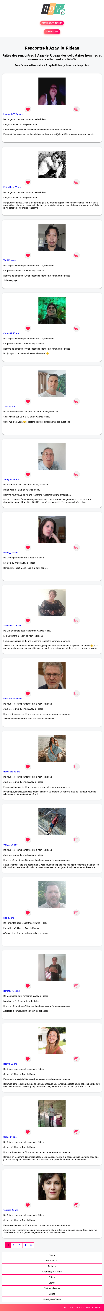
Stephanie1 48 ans (12, 625)
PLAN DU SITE (83, 1307)
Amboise (52, 1266)
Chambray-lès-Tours (52, 1271)
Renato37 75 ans (11, 991)
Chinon (52, 1277)
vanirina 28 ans (10, 1210)
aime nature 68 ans (12, 698)
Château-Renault (52, 1288)
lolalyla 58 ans (10, 1064)
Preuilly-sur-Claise (52, 1299)
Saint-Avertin (52, 1260)
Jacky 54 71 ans (11, 479)
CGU (72, 1307)
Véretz (52, 1294)
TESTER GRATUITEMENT (52, 23)
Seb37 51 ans (10, 1137)
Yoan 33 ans (9, 406)
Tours (52, 1255)
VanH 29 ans (9, 260)
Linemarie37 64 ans (12, 114)
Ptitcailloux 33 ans (12, 187)
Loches (52, 1283)
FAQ (66, 1307)
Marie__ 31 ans (10, 552)
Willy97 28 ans (10, 844)
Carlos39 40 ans (11, 333)
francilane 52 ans (11, 771)
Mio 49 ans (8, 918)
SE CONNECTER (52, 32)
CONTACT (97, 1307)
